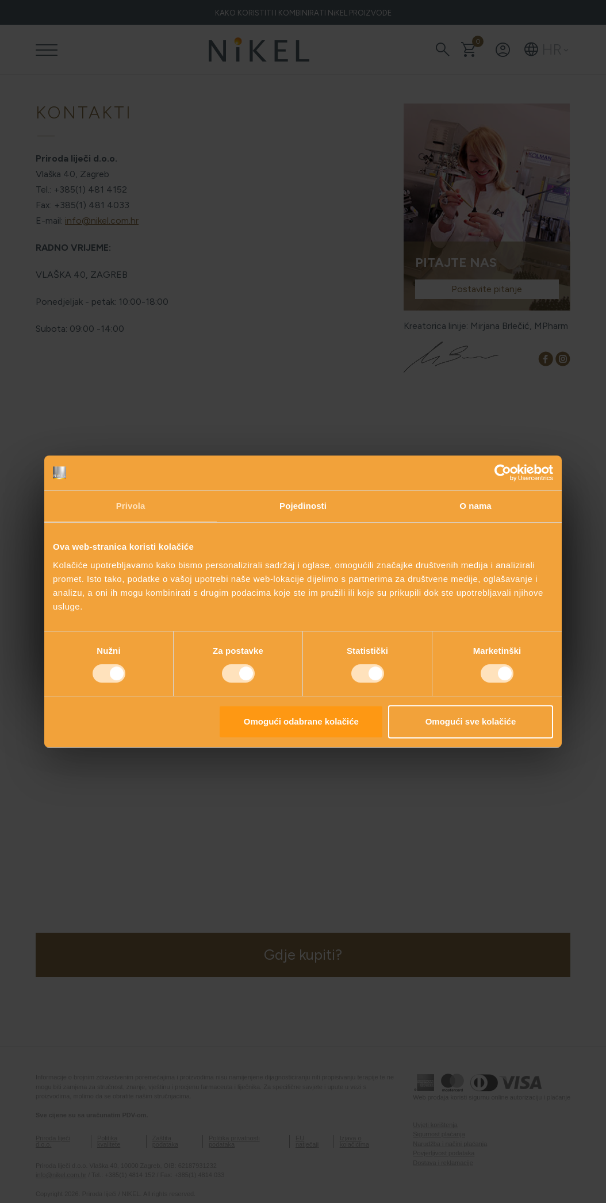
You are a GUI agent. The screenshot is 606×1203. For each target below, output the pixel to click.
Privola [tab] (130, 506)
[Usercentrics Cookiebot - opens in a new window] (502, 472)
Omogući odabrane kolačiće (301, 721)
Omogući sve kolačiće (470, 721)
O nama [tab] (475, 506)
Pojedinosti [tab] (303, 506)
